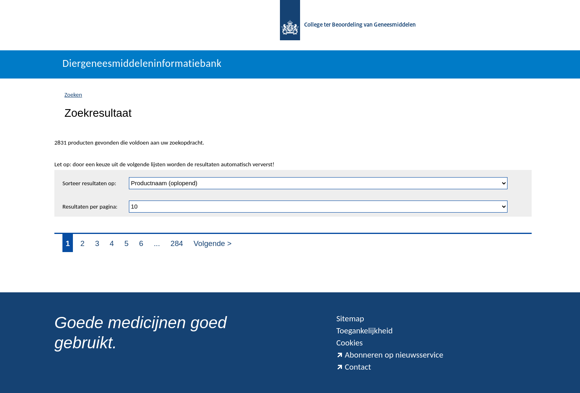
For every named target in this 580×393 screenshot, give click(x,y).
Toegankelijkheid (364, 330)
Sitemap (350, 318)
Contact (353, 367)
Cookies (349, 342)
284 (176, 243)
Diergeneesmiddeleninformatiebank (142, 63)
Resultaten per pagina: (90, 206)
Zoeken (73, 94)
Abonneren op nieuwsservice (389, 355)
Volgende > (213, 243)
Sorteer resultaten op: (89, 183)
